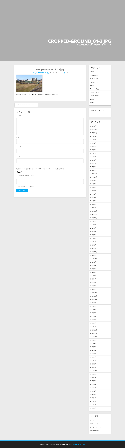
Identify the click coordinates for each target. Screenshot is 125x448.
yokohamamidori (40, 73)
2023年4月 (93, 238)
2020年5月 (93, 320)
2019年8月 (93, 343)
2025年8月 (93, 143)
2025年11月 (93, 133)
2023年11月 (93, 214)
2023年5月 (93, 235)
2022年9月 (93, 262)
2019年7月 (93, 347)
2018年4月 (93, 398)
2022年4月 (93, 279)
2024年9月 (93, 180)
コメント (19, 115)
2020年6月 (93, 316)
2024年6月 (93, 191)
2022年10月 (93, 258)
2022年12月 (93, 252)
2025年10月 (93, 136)
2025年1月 (93, 167)
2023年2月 (93, 245)
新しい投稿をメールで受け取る (26, 186)
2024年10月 (93, 177)
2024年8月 (93, 184)
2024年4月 (93, 197)
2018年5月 (93, 394)
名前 (18, 137)
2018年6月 (93, 391)
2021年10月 (93, 299)
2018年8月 (93, 384)
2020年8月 (93, 309)
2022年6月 (93, 272)
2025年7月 (93, 146)
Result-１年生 (94, 89)
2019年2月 (93, 364)
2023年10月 (93, 218)
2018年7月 (93, 388)
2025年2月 (93, 163)
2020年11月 (93, 306)
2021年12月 (93, 292)
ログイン (93, 420)
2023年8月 (93, 225)
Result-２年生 (94, 92)
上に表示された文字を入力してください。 (27, 175)
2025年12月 (93, 129)
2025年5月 (93, 153)
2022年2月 (93, 286)
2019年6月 (93, 350)
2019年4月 (93, 357)
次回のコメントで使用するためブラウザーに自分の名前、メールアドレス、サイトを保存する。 (40, 169)
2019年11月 (93, 333)
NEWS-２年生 (94, 79)
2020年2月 (93, 326)
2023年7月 (93, 228)
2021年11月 (93, 296)
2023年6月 (93, 231)
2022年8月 (93, 265)
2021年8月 (93, 303)
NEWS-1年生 (94, 75)
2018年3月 (93, 401)
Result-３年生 (94, 96)
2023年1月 (93, 248)
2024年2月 (93, 204)
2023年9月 (93, 221)
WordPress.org (94, 430)
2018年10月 (93, 377)
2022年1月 (93, 289)
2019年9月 (93, 340)
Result (92, 85)
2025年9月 (93, 140)
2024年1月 (93, 207)
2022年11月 (93, 255)
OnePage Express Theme (79, 444)
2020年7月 (93, 313)
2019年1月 (93, 367)
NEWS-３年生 (94, 82)
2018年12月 (93, 371)
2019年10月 (93, 337)
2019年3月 (93, 360)
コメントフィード (95, 427)
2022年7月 (93, 269)
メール (18, 147)
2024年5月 (93, 194)
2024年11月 (93, 173)
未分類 (92, 102)
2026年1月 (93, 126)
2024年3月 (93, 201)
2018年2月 (93, 405)
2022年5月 (93, 275)
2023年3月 (93, 241)
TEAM (92, 99)
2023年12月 (93, 211)
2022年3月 (93, 282)
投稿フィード (94, 424)
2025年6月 (93, 150)
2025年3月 (93, 160)
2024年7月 (93, 187)
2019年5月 (93, 354)
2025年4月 (93, 157)
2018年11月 (93, 374)
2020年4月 (93, 323)
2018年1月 (93, 408)
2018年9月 (93, 381)
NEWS (92, 72)
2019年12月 (93, 330)
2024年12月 (93, 170)
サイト (18, 156)
